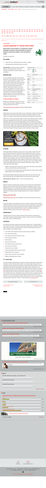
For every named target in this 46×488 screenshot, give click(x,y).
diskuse (3, 373)
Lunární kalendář (11, 9)
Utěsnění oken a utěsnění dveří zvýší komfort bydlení (13, 328)
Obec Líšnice (24, 469)
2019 (16, 9)
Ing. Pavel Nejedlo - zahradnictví (16, 469)
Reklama (27, 462)
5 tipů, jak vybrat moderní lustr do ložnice (10, 333)
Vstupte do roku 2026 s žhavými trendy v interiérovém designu (15, 322)
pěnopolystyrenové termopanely (7, 406)
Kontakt (18, 462)
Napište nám (18, 463)
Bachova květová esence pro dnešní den (11, 107)
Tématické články (20, 468)
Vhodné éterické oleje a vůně (9, 197)
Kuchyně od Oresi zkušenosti (8, 379)
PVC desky (4, 403)
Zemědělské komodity (31, 469)
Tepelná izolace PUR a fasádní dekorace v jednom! (18, 413)
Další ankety (41, 416)
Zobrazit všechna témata (40, 388)
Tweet (4, 291)
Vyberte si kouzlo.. (26, 209)
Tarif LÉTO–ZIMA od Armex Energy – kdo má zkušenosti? (13, 375)
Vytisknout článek (12, 281)
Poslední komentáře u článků (8, 320)
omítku (3, 397)
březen (19, 9)
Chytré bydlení (4, 9)
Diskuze (14, 468)
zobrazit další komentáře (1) (38, 326)
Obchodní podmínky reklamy (28, 463)
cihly (3, 400)
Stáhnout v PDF (33, 281)
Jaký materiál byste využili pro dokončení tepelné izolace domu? (19, 395)
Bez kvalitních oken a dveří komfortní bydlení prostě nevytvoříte (15, 361)
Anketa (3, 392)
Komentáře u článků (27, 468)
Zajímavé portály (9, 468)
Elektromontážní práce (35, 468)
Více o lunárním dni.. (33, 277)
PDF (41, 43)
